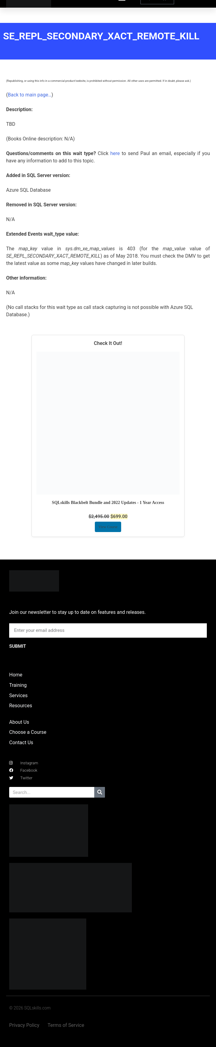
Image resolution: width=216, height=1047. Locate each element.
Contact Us (21, 742)
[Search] (99, 792)
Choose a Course (27, 732)
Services (18, 695)
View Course (108, 527)
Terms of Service (66, 1025)
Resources (20, 705)
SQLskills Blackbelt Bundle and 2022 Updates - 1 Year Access (108, 502)
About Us (19, 722)
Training (18, 685)
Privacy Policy (24, 1025)
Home (15, 675)
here (115, 153)
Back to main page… (29, 95)
